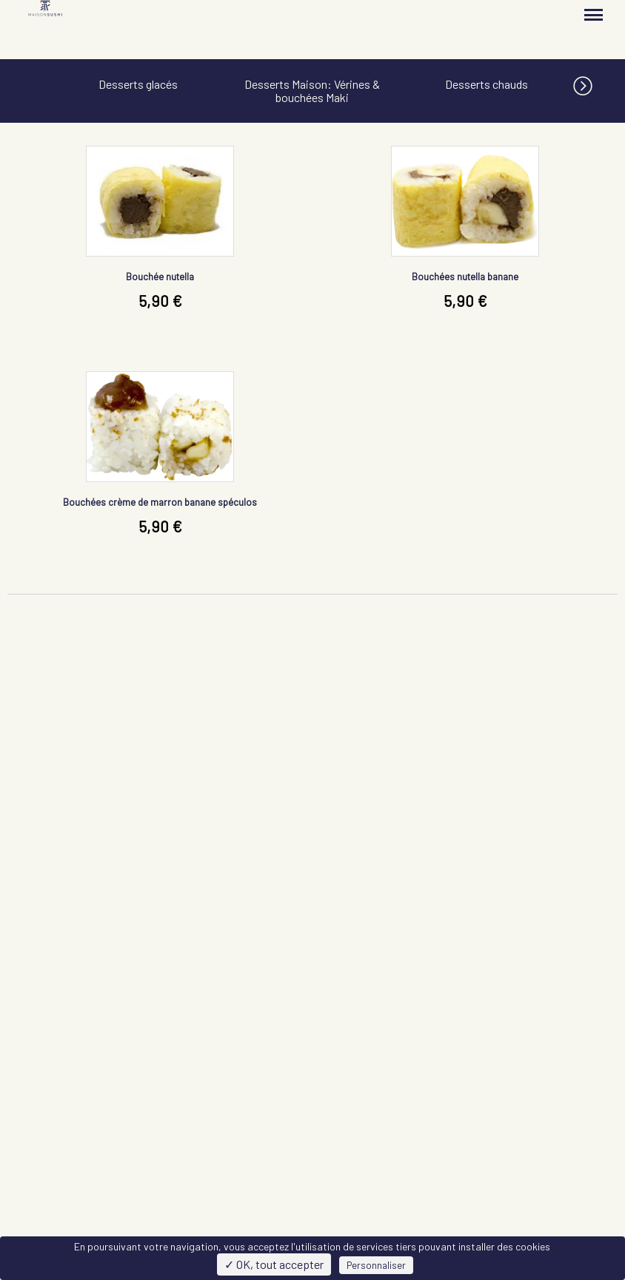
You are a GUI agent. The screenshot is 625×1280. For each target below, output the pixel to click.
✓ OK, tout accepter (274, 1264)
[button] (599, 83)
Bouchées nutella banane (465, 276)
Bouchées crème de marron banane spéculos (160, 502)
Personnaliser (376, 1265)
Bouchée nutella (160, 276)
